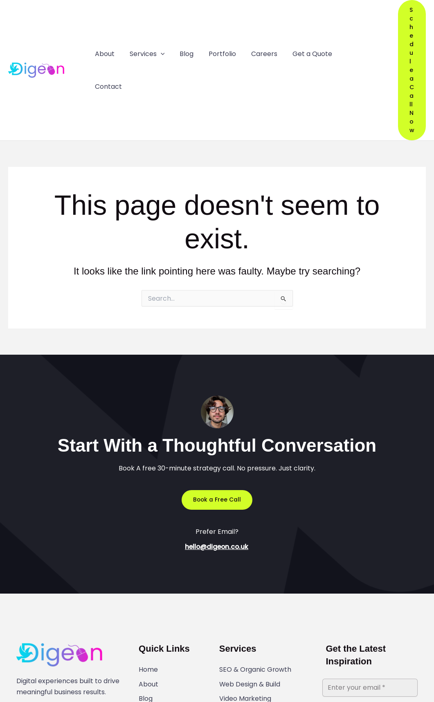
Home (148, 575)
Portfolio (152, 615)
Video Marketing (245, 601)
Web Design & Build (250, 588)
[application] (157, 23)
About (148, 588)
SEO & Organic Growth (255, 575)
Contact (152, 629)
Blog (146, 601)
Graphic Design (244, 615)
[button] (403, 23)
